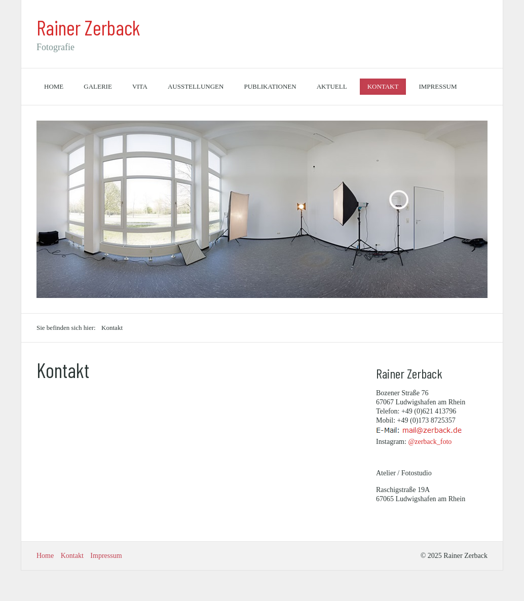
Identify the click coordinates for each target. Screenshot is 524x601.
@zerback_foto (430, 441)
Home (53, 86)
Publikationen (270, 86)
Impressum (438, 86)
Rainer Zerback (88, 27)
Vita (139, 86)
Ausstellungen (196, 86)
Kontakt (383, 86)
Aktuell (332, 86)
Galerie (98, 86)
